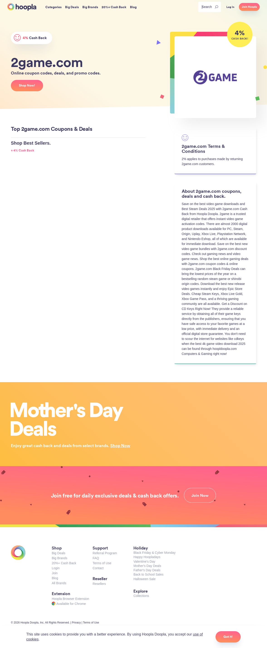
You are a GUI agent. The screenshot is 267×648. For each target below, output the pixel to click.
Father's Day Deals (146, 570)
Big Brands (59, 558)
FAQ (96, 558)
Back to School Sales (148, 574)
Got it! (228, 636)
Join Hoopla (249, 7)
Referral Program (105, 553)
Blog (55, 578)
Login (55, 568)
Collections (141, 596)
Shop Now (120, 445)
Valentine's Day (144, 561)
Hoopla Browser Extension (70, 599)
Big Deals (58, 553)
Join (55, 573)
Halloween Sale (144, 579)
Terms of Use (102, 563)
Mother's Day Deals (147, 566)
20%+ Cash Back (64, 563)
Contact (98, 568)
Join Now (199, 495)
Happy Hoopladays (146, 557)
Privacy (76, 622)
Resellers (99, 584)
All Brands (59, 583)
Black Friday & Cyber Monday (154, 552)
